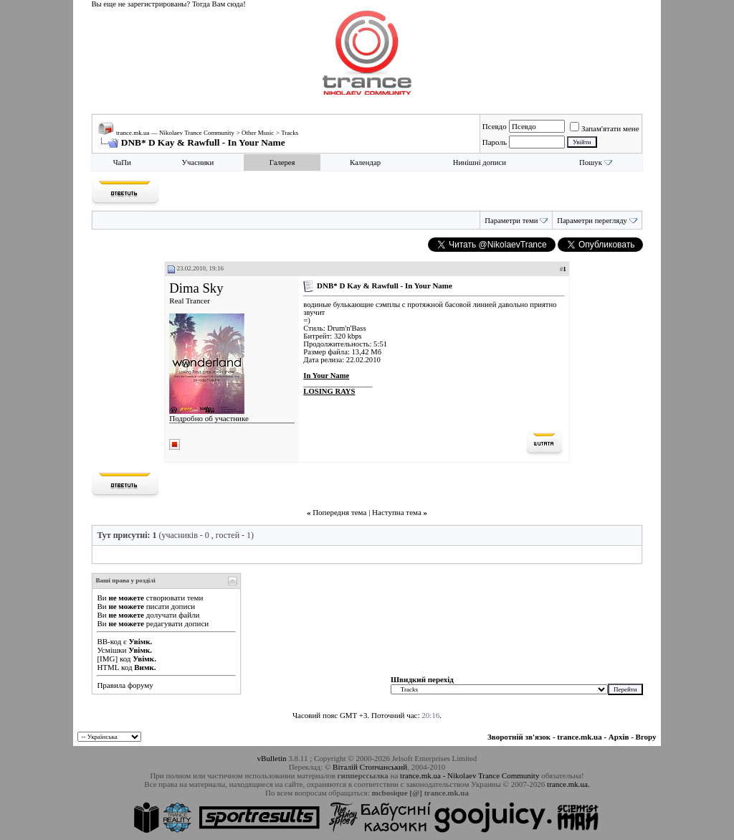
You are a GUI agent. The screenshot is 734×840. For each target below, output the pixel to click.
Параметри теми (511, 221)
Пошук (590, 162)
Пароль (494, 142)
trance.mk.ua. (568, 784)
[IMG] (107, 658)
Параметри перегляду (592, 221)
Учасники (198, 162)
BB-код (109, 641)
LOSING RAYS (329, 391)
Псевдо (494, 126)
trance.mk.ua (579, 736)
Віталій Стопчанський (370, 767)
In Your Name (326, 375)
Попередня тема (339, 512)
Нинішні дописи (479, 162)
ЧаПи (122, 162)
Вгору (646, 736)
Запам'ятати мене (604, 128)
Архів (619, 736)
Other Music (258, 132)
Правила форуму (125, 685)
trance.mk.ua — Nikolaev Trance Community (175, 132)
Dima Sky (196, 288)
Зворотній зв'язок (518, 736)
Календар (365, 162)
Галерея (282, 162)
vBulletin (272, 758)
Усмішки (111, 650)
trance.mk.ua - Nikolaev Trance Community (469, 775)
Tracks (289, 132)
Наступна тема (396, 512)
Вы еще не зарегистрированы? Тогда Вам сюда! (168, 4)
